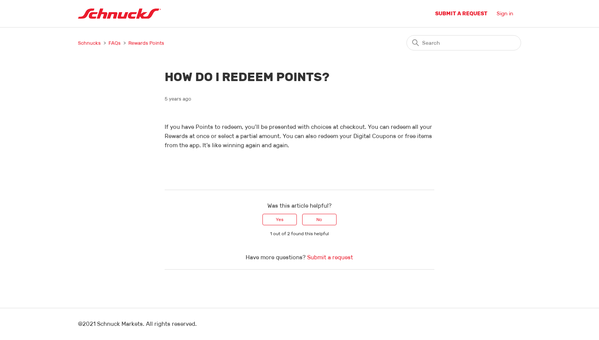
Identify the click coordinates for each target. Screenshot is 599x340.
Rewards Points (146, 43)
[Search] (463, 42)
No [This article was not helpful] (319, 219)
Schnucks (89, 43)
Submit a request (461, 13)
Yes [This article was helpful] (279, 219)
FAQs (114, 43)
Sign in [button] (505, 13)
